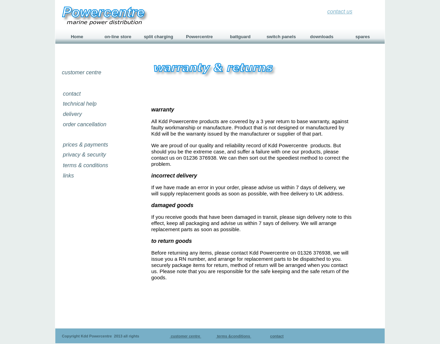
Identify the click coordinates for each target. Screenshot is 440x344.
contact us (339, 11)
